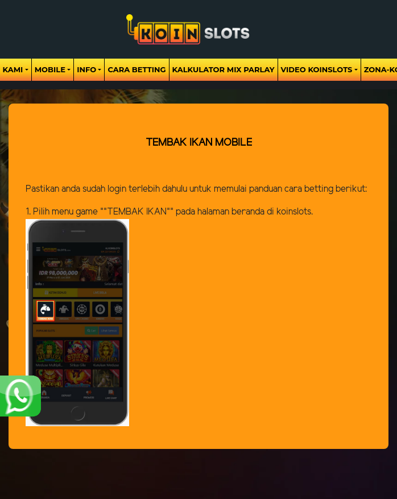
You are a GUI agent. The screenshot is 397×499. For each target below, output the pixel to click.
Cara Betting (136, 69)
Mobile (50, 69)
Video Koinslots (317, 69)
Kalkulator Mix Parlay (223, 69)
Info (86, 69)
